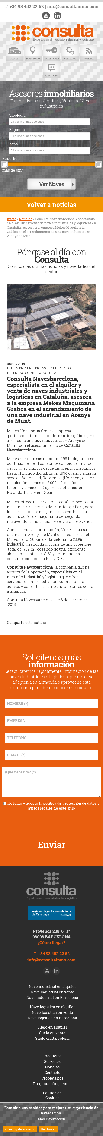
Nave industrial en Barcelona (52, 997)
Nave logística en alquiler (52, 1006)
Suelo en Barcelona (52, 1038)
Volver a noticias (51, 204)
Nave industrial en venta (52, 992)
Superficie (11, 158)
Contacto (51, 70)
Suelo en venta (52, 1032)
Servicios (70, 53)
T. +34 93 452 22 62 (24, 6)
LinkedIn (57, 15)
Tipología (17, 115)
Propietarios (51, 53)
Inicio (11, 219)
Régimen (17, 129)
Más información (51, 1119)
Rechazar (48, 1129)
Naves (14, 53)
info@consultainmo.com (73, 6)
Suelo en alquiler (52, 1027)
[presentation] (51, 823)
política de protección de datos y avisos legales (64, 806)
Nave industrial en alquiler (52, 986)
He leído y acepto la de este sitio (53, 806)
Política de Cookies (52, 1095)
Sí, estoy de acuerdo (19, 1129)
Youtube (46, 15)
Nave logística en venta (52, 1012)
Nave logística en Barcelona (52, 1017)
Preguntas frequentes (52, 1083)
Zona (13, 144)
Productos (52, 1055)
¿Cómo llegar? (51, 942)
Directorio (33, 53)
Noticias (88, 53)
